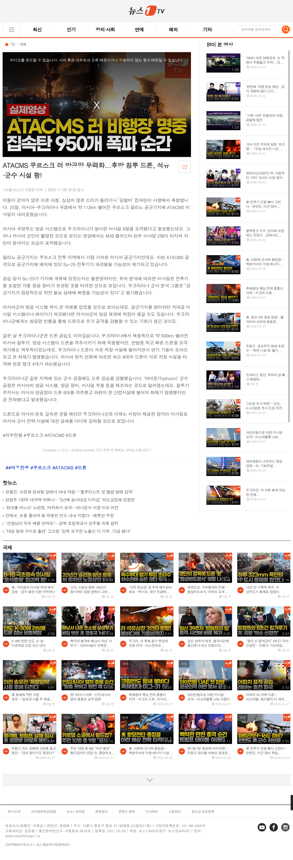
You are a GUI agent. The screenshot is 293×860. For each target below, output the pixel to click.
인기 (71, 29)
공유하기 (184, 166)
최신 (37, 29)
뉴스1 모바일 (75, 811)
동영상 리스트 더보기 (146, 780)
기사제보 (151, 811)
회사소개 (14, 811)
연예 (139, 29)
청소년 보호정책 (202, 811)
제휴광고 (101, 811)
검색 (285, 29)
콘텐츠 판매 (126, 811)
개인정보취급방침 (43, 811)
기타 (207, 29)
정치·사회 (105, 29)
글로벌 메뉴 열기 (11, 29)
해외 (173, 29)
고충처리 (174, 811)
